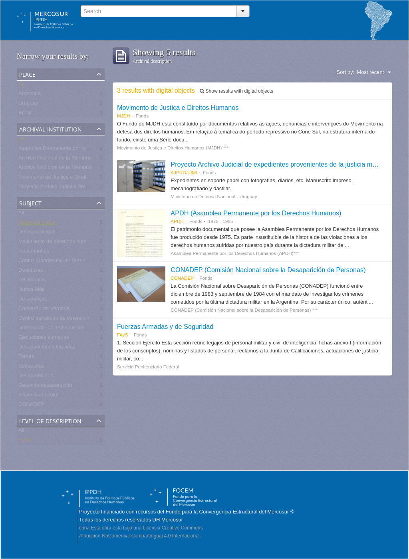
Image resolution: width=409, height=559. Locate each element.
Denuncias (30, 272)
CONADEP (31, 406)
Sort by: (346, 72)
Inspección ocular (38, 396)
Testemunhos (33, 252)
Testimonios (32, 281)
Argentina (29, 95)
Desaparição (33, 300)
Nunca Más (31, 291)
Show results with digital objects (236, 91)
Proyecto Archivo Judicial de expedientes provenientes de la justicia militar (277, 164)
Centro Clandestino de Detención (56, 262)
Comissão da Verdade (43, 310)
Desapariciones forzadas (46, 348)
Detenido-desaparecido (45, 387)
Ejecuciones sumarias (43, 339)
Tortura (26, 358)
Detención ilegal (37, 224)
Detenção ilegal (36, 233)
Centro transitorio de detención (53, 319)
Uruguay (28, 104)
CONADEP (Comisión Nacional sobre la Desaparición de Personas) (268, 269)
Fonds (25, 441)
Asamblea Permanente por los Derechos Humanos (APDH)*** (89, 150)
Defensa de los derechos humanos (58, 329)
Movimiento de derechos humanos (58, 243)
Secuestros (31, 367)
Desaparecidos (35, 377)
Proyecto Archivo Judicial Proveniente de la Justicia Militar (85, 188)
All (21, 85)
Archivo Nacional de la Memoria (55, 159)
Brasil (25, 114)
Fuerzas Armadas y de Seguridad (165, 326)
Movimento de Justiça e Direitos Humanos (67, 178)
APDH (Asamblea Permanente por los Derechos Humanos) (256, 213)
